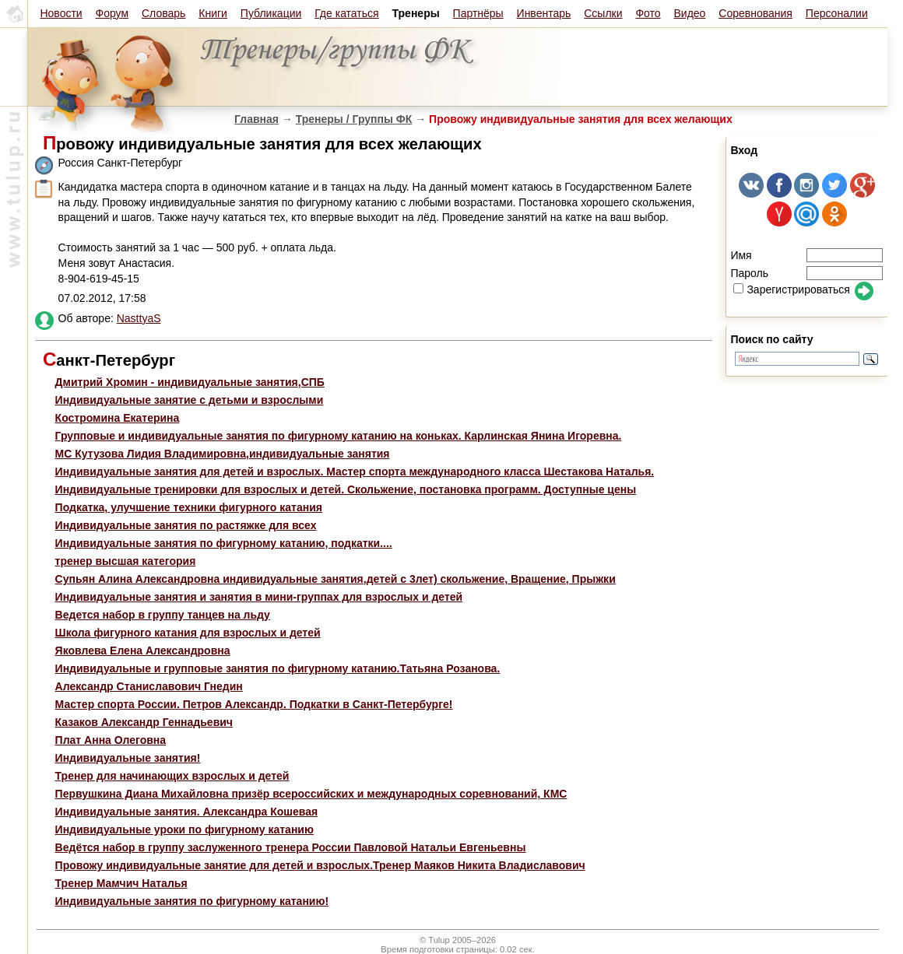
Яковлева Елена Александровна (142, 650)
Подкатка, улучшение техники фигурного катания (188, 507)
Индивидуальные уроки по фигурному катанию (184, 829)
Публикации (271, 13)
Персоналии (837, 13)
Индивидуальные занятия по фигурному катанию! (192, 901)
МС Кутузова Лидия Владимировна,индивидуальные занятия (222, 453)
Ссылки (603, 13)
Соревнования (755, 13)
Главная (256, 119)
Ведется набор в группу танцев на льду (162, 615)
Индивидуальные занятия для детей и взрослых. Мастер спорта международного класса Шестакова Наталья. (355, 471)
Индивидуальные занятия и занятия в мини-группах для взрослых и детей (259, 597)
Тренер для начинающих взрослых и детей (172, 776)
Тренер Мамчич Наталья (121, 883)
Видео (689, 13)
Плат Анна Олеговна (110, 740)
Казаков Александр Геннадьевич (144, 722)
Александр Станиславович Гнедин (149, 686)
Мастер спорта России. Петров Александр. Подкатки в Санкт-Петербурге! (254, 704)
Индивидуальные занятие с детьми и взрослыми (189, 400)
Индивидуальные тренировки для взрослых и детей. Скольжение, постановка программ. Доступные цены (346, 489)
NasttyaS (139, 318)
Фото (647, 13)
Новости (61, 13)
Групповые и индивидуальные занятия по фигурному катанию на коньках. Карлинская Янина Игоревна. (338, 436)
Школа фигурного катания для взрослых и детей (188, 632)
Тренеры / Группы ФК (354, 119)
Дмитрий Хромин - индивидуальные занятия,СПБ (190, 382)
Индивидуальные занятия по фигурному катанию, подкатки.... (223, 543)
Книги (213, 13)
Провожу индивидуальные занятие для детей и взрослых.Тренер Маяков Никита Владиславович (320, 865)
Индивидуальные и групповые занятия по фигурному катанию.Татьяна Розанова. (278, 668)
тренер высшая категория (125, 561)
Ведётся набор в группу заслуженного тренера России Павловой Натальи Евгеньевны (290, 847)
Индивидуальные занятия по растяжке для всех (186, 525)
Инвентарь (544, 13)
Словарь (163, 13)
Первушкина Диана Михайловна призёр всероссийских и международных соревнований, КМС (311, 793)
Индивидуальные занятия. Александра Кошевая (186, 811)
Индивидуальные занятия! (128, 758)
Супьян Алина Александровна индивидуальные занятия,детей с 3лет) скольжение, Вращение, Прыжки (335, 579)
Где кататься (346, 13)
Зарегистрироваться (791, 289)
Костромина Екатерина (117, 418)
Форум (112, 13)
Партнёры (478, 13)
